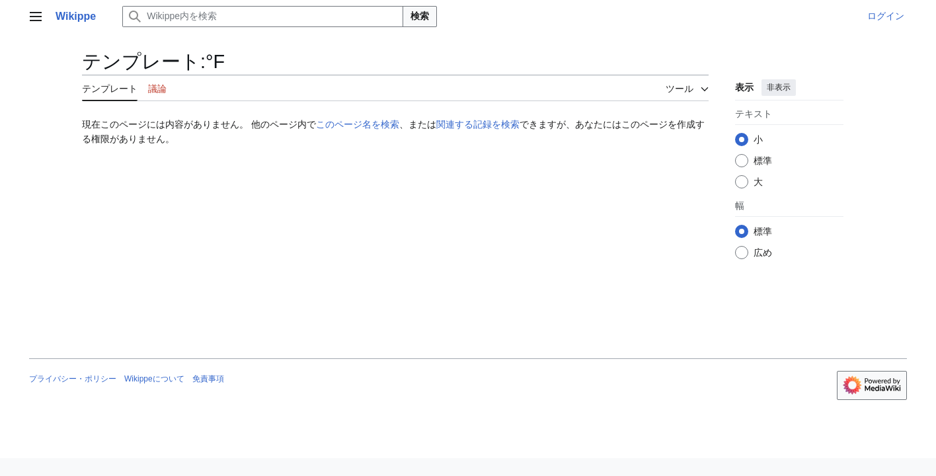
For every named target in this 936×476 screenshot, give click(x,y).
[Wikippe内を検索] (262, 16)
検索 (419, 16)
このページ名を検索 (357, 124)
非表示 (779, 87)
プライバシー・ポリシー (72, 378)
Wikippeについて (154, 378)
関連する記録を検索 (478, 124)
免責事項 (208, 378)
